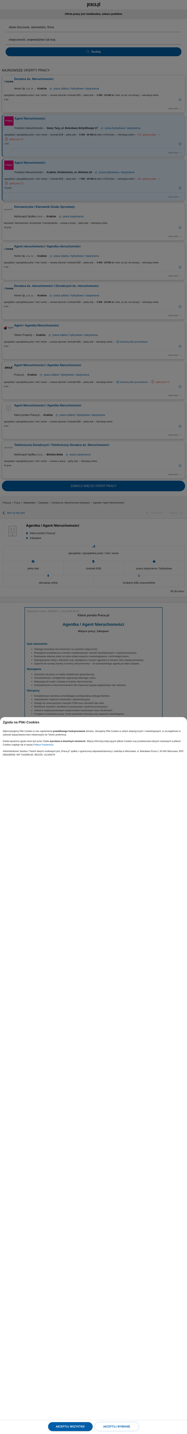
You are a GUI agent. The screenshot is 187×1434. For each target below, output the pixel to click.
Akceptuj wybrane (116, 1426)
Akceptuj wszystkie (70, 1426)
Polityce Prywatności (43, 744)
